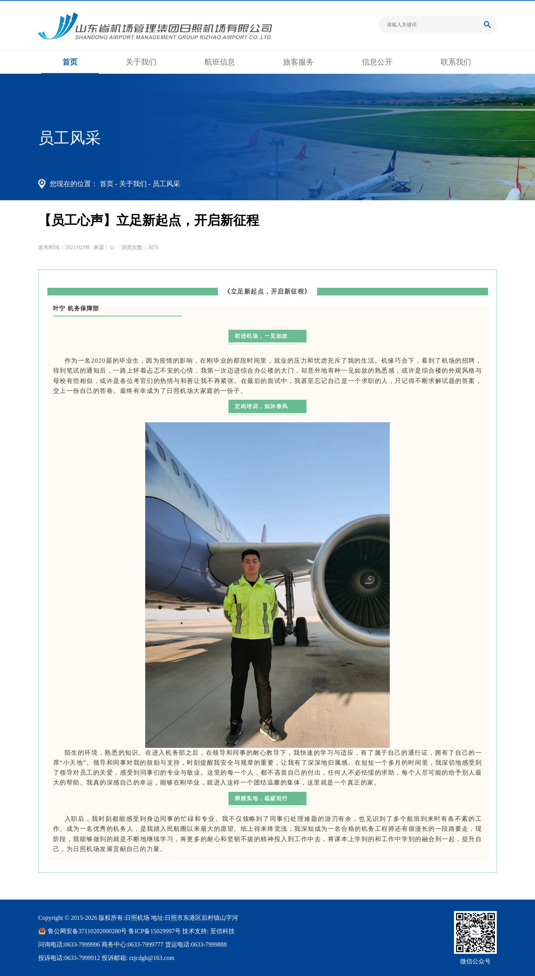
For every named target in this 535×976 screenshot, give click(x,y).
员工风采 (166, 184)
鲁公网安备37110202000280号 (87, 931)
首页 (70, 62)
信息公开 (377, 62)
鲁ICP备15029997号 (154, 931)
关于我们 (141, 62)
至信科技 (222, 931)
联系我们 (456, 62)
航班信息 (219, 62)
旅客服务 (298, 62)
